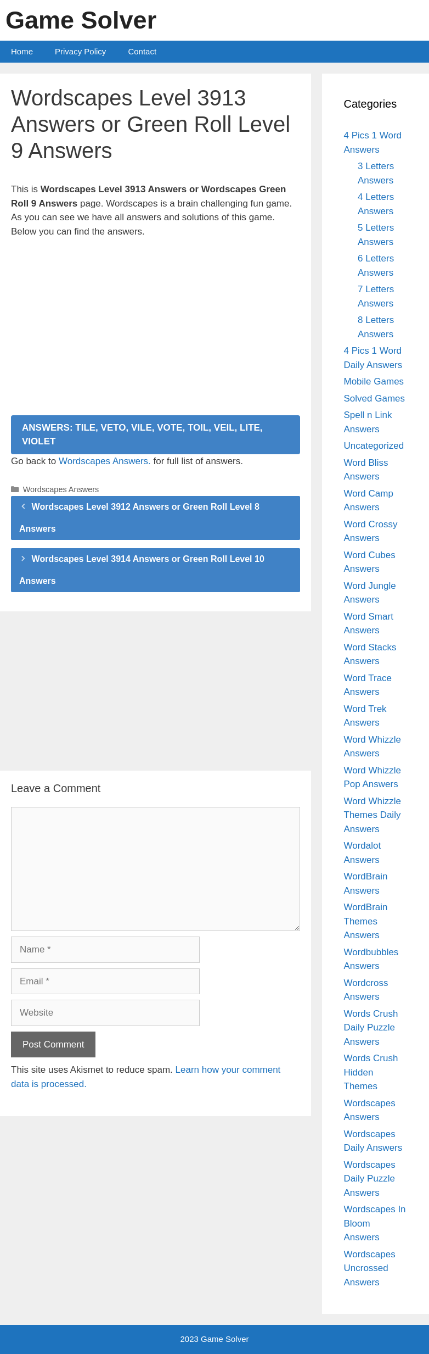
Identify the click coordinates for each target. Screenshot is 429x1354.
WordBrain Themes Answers (366, 921)
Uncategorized (374, 446)
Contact (142, 51)
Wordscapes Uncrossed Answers (370, 1268)
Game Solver (80, 20)
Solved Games (374, 398)
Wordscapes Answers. (105, 461)
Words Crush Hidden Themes (371, 1072)
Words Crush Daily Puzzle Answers (371, 1027)
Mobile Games (374, 381)
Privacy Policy (80, 51)
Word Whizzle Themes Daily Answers (373, 815)
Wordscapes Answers (61, 489)
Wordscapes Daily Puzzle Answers (370, 1179)
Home (22, 51)
